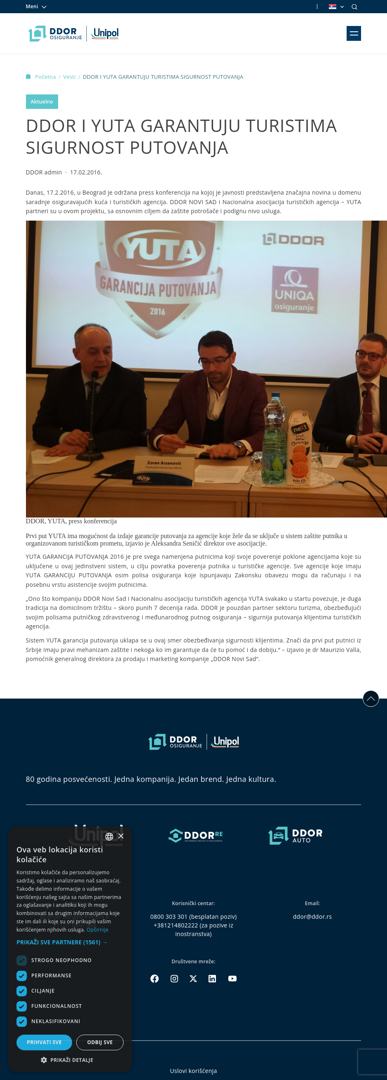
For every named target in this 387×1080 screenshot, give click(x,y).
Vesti (70, 76)
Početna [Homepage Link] (42, 76)
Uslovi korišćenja (193, 1071)
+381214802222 (176, 925)
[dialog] (70, 949)
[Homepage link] (73, 33)
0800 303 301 (169, 916)
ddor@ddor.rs (312, 916)
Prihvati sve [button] (44, 1042)
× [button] (120, 836)
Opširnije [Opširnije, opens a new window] (97, 929)
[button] (70, 942)
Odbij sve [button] (100, 1042)
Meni (36, 6)
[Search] (354, 6)
